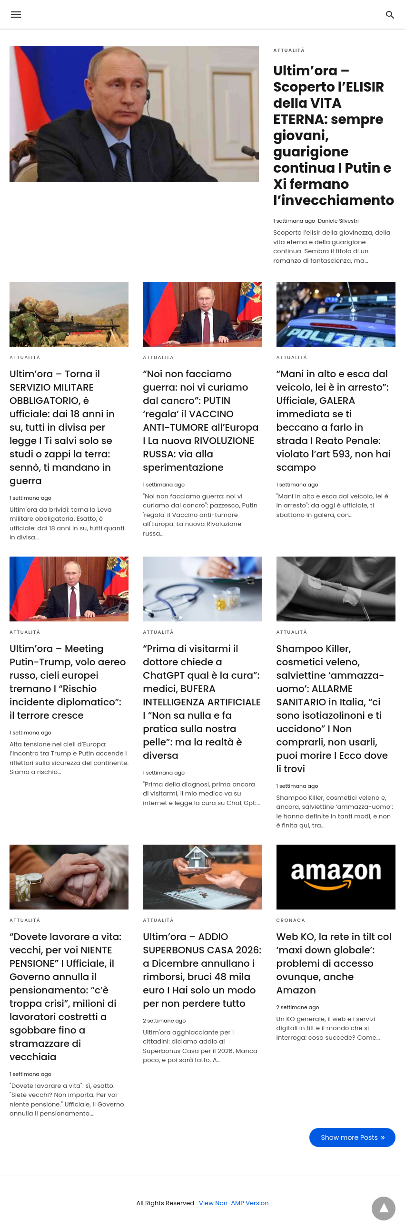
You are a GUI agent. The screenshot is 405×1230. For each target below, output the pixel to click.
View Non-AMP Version (233, 1203)
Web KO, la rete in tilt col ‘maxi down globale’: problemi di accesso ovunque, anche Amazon (334, 963)
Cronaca (291, 920)
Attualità (289, 50)
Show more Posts (349, 1137)
